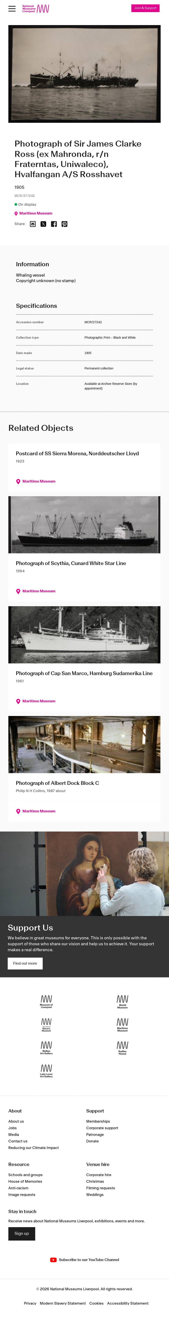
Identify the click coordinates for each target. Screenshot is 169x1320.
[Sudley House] (122, 1048)
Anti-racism (18, 1188)
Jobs (12, 1128)
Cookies (96, 1304)
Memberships (98, 1122)
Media (13, 1135)
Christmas (95, 1182)
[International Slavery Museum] (46, 1025)
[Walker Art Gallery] (46, 1048)
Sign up (22, 1234)
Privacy (30, 1304)
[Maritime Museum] (122, 1025)
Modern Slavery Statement (63, 1304)
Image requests (21, 1195)
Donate (92, 1141)
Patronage (95, 1135)
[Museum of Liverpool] (46, 1001)
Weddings (95, 1195)
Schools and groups (25, 1175)
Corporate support (102, 1128)
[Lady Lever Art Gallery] (46, 1071)
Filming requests (100, 1188)
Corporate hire (98, 1175)
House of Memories (25, 1182)
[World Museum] (122, 1001)
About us (16, 1122)
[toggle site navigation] (12, 8)
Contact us (18, 1141)
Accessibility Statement (128, 1304)
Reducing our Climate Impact (33, 1148)
